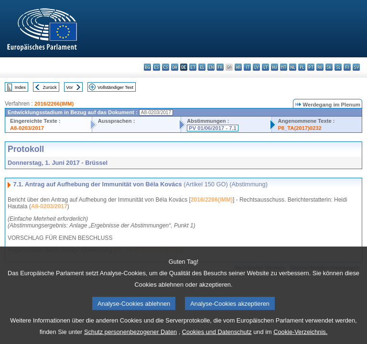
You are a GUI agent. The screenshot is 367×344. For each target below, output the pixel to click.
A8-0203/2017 (27, 128)
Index (20, 87)
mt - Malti (283, 67)
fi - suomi (347, 67)
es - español (156, 67)
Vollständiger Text (115, 87)
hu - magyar (274, 67)
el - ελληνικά (201, 67)
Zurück (50, 87)
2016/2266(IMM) (54, 104)
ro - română (320, 67)
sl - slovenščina (338, 67)
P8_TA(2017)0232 (299, 128)
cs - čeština (165, 67)
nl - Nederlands (292, 67)
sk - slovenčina (329, 67)
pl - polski (301, 67)
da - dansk (174, 67)
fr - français (220, 67)
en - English (211, 67)
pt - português (310, 67)
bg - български (147, 67)
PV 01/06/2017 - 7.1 (213, 128)
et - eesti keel (192, 67)
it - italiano (247, 67)
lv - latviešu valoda (256, 67)
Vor (69, 87)
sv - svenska (356, 67)
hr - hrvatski (238, 67)
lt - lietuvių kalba (265, 67)
